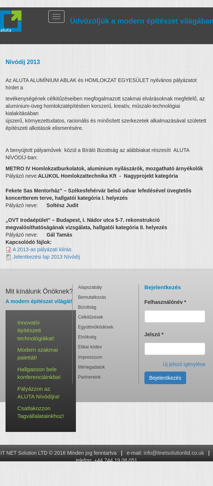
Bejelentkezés (165, 378)
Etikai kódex (90, 347)
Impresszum (90, 357)
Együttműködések (95, 327)
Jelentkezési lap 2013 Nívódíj (46, 257)
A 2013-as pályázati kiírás (42, 249)
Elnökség (87, 337)
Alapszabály (90, 287)
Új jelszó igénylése (184, 364)
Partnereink (89, 377)
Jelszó (154, 334)
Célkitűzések (90, 317)
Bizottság (87, 307)
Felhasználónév (165, 302)
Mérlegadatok (91, 367)
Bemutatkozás (92, 297)
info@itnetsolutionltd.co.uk (174, 453)
